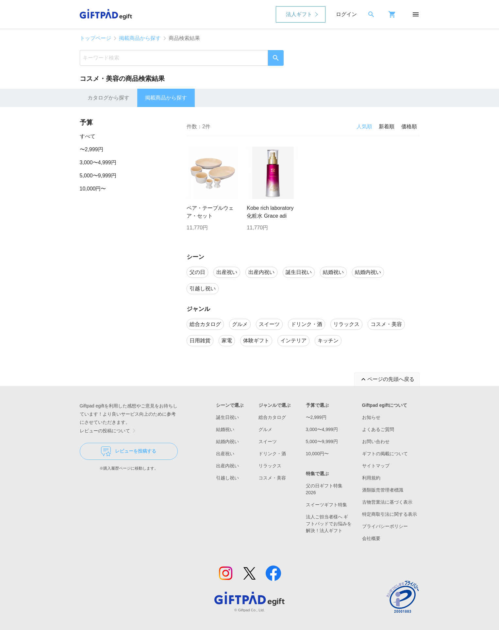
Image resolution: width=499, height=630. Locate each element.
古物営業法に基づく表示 (387, 502)
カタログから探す (108, 97)
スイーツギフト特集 (326, 504)
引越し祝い (227, 477)
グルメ (265, 429)
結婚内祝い (227, 441)
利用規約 (371, 477)
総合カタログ (272, 417)
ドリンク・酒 (272, 453)
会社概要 (371, 538)
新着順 (386, 126)
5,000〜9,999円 (98, 175)
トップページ (95, 38)
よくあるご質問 (378, 429)
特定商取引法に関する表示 (389, 514)
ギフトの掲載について (385, 453)
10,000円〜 (93, 188)
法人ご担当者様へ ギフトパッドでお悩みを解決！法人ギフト (329, 523)
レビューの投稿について (109, 431)
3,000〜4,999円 (98, 162)
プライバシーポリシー (385, 526)
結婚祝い (225, 429)
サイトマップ (376, 465)
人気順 (364, 126)
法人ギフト (299, 14)
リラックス (269, 465)
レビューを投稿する (128, 451)
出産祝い (225, 453)
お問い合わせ (376, 441)
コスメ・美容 (272, 477)
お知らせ (371, 417)
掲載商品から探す (140, 38)
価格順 (409, 126)
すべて (87, 136)
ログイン (346, 14)
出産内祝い (227, 465)
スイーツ (267, 441)
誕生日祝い (227, 417)
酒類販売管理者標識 (382, 490)
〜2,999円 (91, 149)
